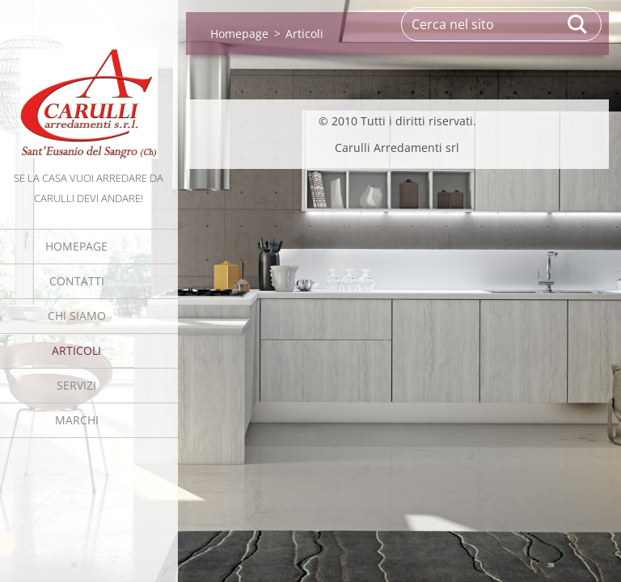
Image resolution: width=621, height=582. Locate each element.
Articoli (76, 350)
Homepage (76, 246)
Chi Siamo (77, 315)
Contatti (76, 281)
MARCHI (77, 420)
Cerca (578, 24)
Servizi (76, 385)
